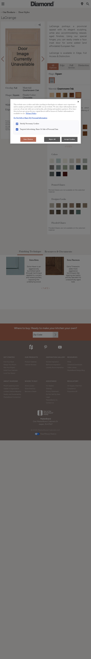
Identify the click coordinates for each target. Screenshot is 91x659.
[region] (45, 121)
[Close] (78, 101)
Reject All (52, 139)
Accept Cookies (69, 139)
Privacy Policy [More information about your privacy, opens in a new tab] (31, 114)
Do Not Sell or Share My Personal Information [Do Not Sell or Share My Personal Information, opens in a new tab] (30, 118)
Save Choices (28, 139)
